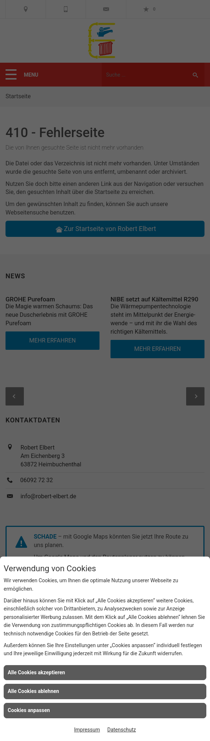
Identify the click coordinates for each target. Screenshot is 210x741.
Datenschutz (121, 730)
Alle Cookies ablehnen (33, 691)
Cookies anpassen (29, 710)
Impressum (87, 730)
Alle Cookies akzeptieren (36, 672)
